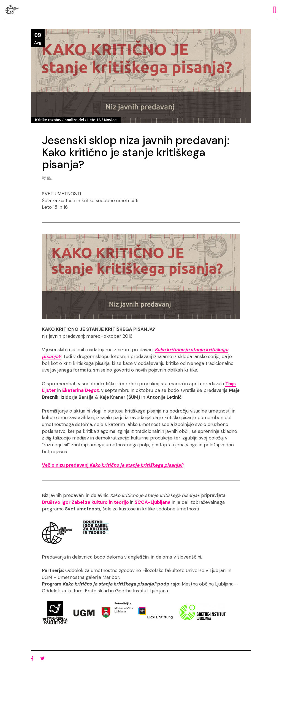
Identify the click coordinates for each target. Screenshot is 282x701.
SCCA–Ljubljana (152, 502)
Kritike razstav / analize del (59, 120)
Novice (110, 120)
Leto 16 (94, 120)
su (49, 177)
